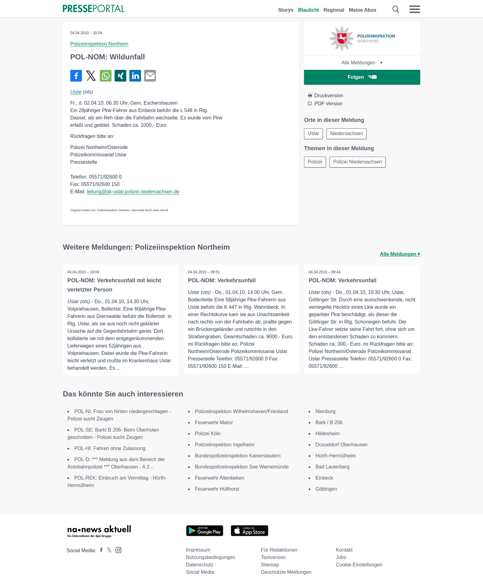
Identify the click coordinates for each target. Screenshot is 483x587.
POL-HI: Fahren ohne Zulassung (109, 448)
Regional (333, 10)
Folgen (362, 77)
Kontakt (344, 550)
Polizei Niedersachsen (358, 162)
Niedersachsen (347, 133)
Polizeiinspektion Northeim (99, 43)
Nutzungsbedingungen (210, 557)
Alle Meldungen (362, 62)
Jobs (341, 557)
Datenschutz (199, 564)
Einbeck (324, 477)
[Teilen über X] (91, 76)
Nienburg (325, 411)
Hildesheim (327, 433)
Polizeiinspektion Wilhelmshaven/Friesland (241, 411)
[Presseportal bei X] (107, 550)
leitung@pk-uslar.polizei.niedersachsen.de (133, 191)
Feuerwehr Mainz (214, 422)
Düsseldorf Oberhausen (341, 444)
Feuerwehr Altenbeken (219, 477)
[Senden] (150, 76)
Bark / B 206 (329, 422)
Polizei (315, 162)
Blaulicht (308, 10)
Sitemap (270, 564)
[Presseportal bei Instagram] (116, 549)
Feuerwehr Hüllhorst (217, 489)
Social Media (200, 572)
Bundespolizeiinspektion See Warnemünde (242, 466)
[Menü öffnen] (414, 9)
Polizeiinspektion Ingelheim (224, 444)
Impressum (198, 550)
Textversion (273, 557)
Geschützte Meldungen (286, 572)
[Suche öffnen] (396, 9)
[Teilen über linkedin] (135, 76)
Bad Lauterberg (332, 466)
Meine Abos (362, 10)
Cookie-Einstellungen (359, 564)
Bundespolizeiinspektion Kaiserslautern (238, 455)
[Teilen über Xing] (120, 76)
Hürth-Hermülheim (335, 455)
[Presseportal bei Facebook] (99, 550)
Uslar (76, 91)
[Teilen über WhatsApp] (106, 76)
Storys (286, 10)
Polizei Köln (208, 433)
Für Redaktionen (279, 550)
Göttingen (326, 489)
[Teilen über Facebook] (76, 76)
